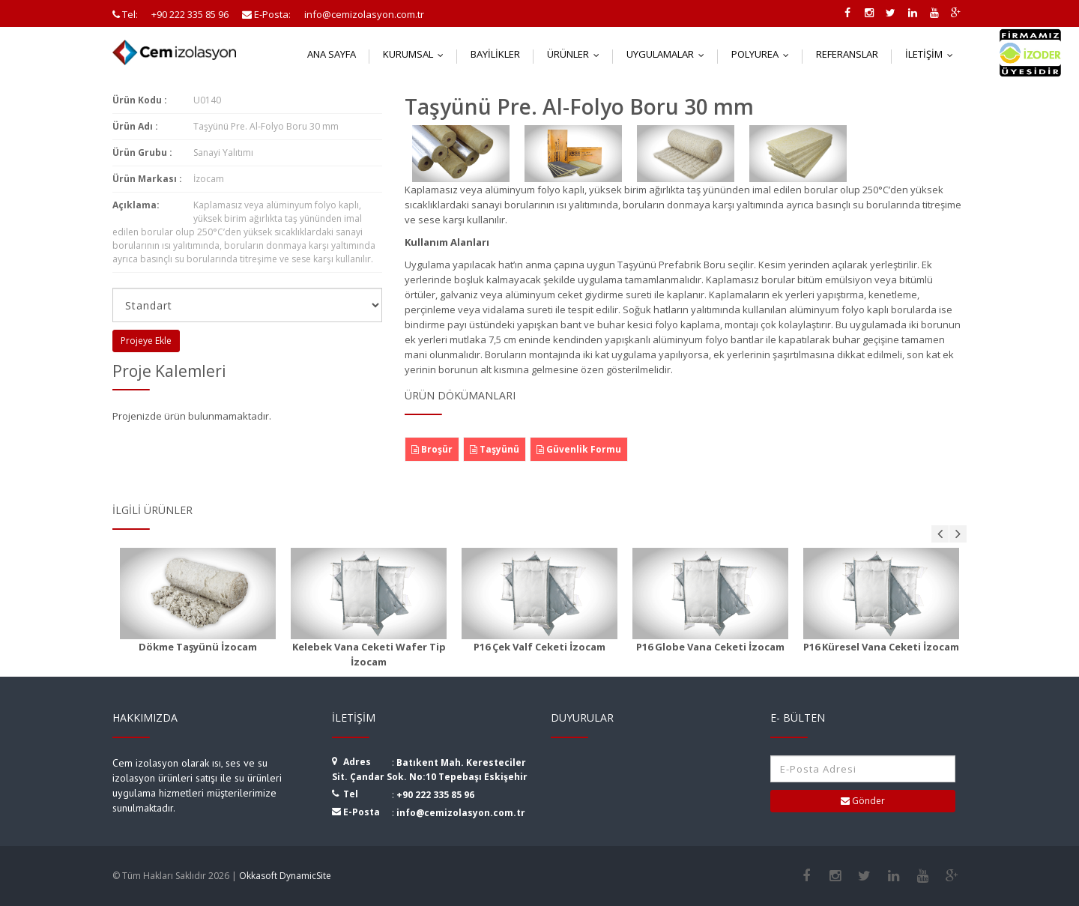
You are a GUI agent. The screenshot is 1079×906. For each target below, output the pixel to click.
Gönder (863, 800)
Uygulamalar (668, 54)
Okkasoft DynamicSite (285, 875)
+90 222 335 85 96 (435, 794)
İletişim (932, 54)
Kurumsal (416, 54)
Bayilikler (495, 54)
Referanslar (847, 54)
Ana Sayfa (331, 54)
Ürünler (576, 54)
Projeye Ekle (146, 340)
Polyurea (763, 54)
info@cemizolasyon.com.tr (460, 812)
